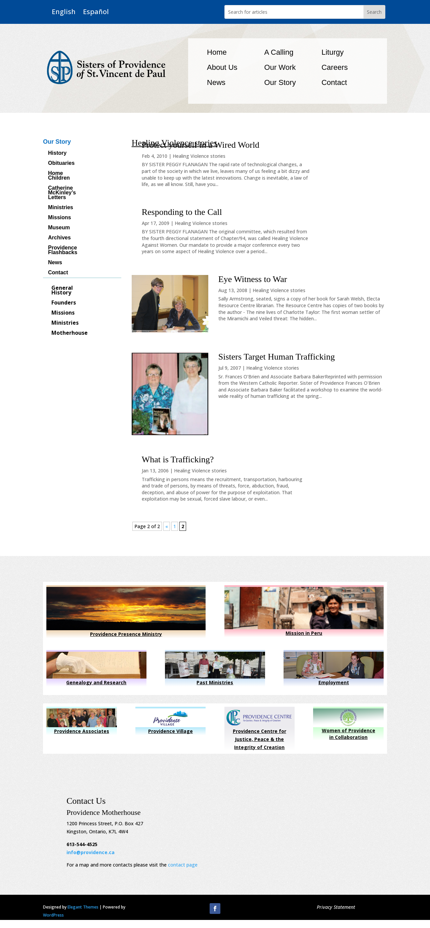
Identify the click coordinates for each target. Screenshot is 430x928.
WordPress (53, 915)
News (216, 82)
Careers (334, 67)
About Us (222, 67)
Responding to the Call (182, 212)
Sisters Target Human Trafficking (276, 357)
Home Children (59, 176)
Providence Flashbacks (62, 250)
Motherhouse (69, 333)
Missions (59, 217)
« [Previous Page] (166, 526)
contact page (183, 865)
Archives (59, 237)
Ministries (60, 207)
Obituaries (61, 163)
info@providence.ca (91, 852)
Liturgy (332, 52)
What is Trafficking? (178, 459)
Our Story (280, 82)
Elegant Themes (83, 907)
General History (62, 290)
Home (217, 52)
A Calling (279, 52)
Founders (63, 303)
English (64, 12)
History (57, 153)
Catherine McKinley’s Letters (62, 193)
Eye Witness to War (252, 279)
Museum (59, 227)
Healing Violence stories (199, 156)
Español (96, 12)
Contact (334, 82)
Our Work (280, 67)
